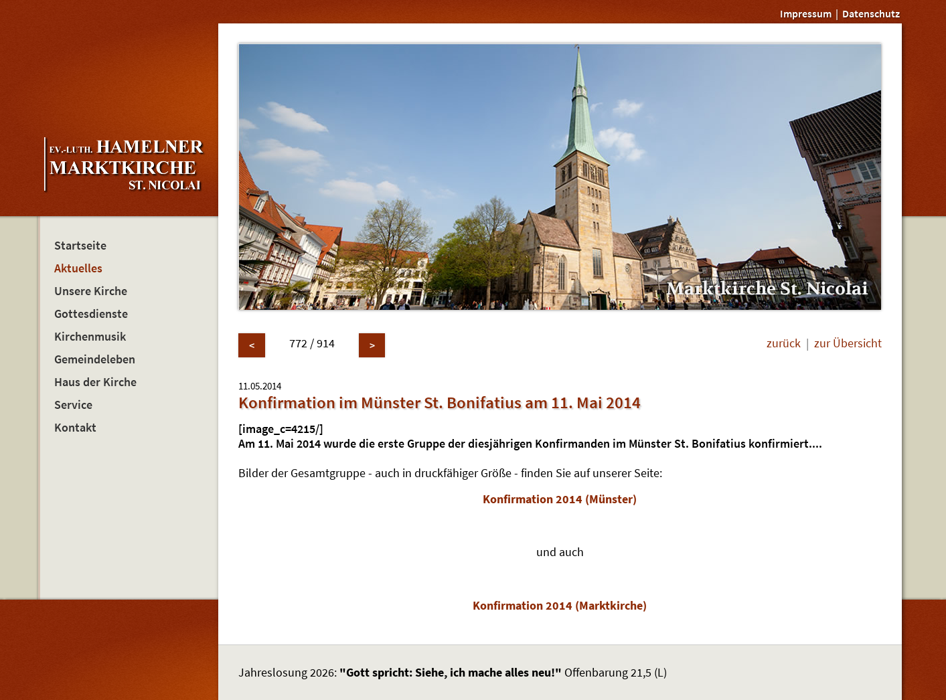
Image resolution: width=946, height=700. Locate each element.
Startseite (80, 245)
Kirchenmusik (90, 336)
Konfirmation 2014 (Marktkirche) (560, 605)
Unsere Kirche (90, 291)
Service (73, 405)
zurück (784, 343)
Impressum (806, 13)
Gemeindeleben (94, 359)
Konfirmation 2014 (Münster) (560, 499)
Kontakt (75, 427)
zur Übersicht (848, 343)
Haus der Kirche (95, 382)
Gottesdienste (91, 314)
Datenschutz (871, 13)
